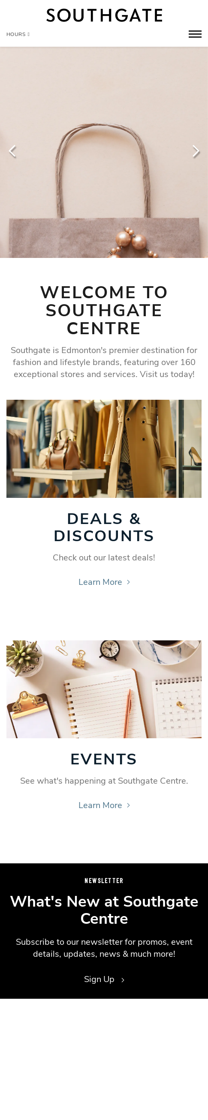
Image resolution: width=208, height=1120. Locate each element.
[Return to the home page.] (104, 15)
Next (195, 150)
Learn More (104, 582)
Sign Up (104, 979)
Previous (12, 150)
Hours (18, 34)
